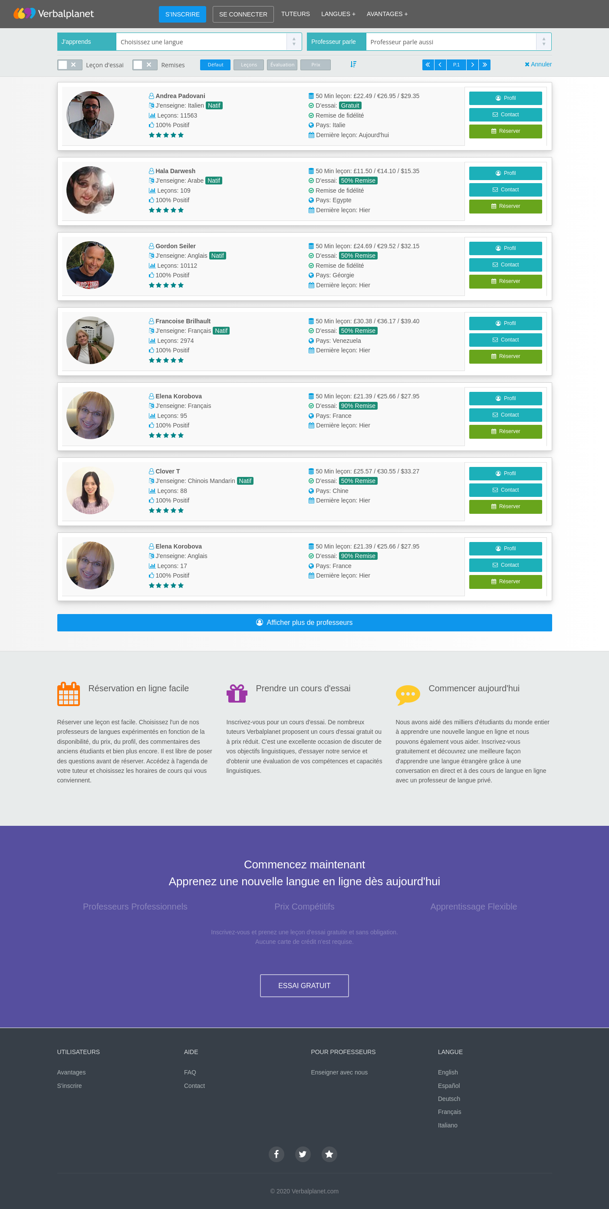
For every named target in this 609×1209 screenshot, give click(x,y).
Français (449, 1111)
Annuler (541, 64)
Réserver (505, 131)
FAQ (190, 1072)
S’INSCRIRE (182, 14)
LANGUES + (338, 13)
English (448, 1072)
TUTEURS (295, 13)
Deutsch (449, 1098)
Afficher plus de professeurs (304, 622)
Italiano (448, 1125)
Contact (506, 115)
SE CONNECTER (243, 14)
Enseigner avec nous (339, 1072)
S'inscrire (69, 1085)
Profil (506, 98)
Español (449, 1085)
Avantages (71, 1072)
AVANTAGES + (387, 13)
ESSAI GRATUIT (304, 985)
